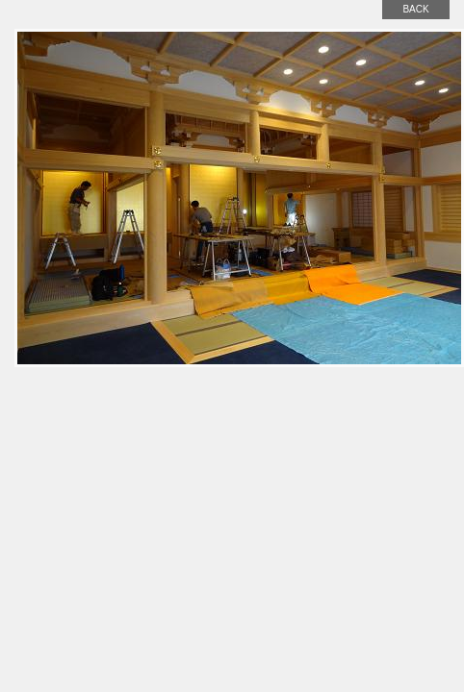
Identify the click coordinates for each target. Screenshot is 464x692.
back (415, 9)
